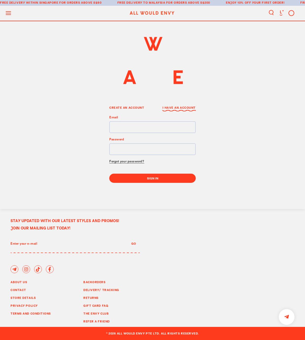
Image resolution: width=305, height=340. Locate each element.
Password (116, 139)
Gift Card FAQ (95, 305)
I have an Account (179, 107)
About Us (18, 282)
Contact (18, 290)
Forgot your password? (126, 161)
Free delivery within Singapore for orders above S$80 (51, 2)
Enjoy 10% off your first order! (255, 2)
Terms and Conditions (30, 313)
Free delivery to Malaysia (141, 2)
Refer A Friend (96, 321)
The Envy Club (96, 313)
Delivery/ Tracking (101, 290)
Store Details (23, 297)
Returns (91, 297)
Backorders (94, 282)
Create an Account (126, 107)
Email (113, 117)
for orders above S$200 (188, 2)
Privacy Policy (24, 305)
